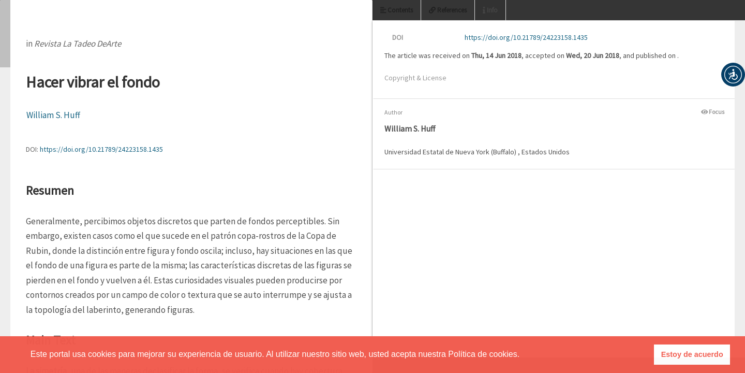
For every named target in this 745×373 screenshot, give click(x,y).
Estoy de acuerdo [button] (692, 354)
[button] (733, 75)
